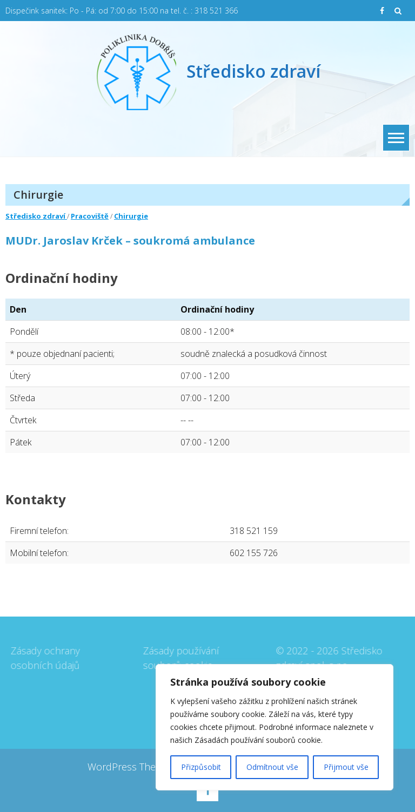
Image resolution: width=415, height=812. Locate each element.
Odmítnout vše (272, 767)
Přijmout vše (346, 767)
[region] (274, 727)
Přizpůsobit (201, 767)
